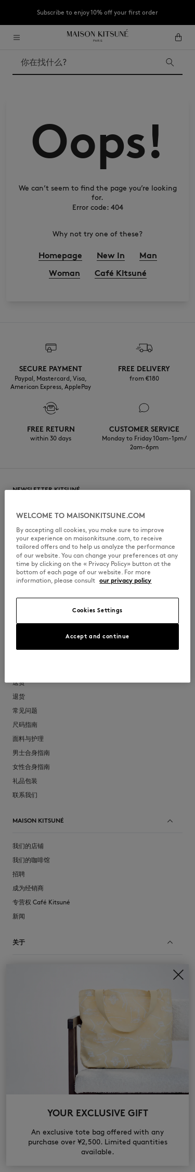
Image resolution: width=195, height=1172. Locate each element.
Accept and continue (97, 636)
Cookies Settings (97, 610)
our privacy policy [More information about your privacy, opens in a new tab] (125, 580)
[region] (97, 586)
